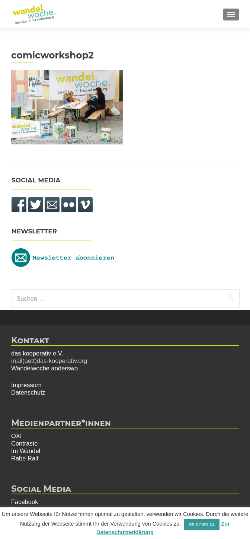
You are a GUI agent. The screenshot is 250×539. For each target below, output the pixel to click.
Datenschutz (28, 392)
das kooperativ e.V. (37, 353)
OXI (16, 436)
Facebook (24, 501)
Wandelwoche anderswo (44, 368)
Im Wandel (25, 450)
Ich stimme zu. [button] (202, 524)
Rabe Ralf (24, 458)
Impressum (26, 385)
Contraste (24, 443)
